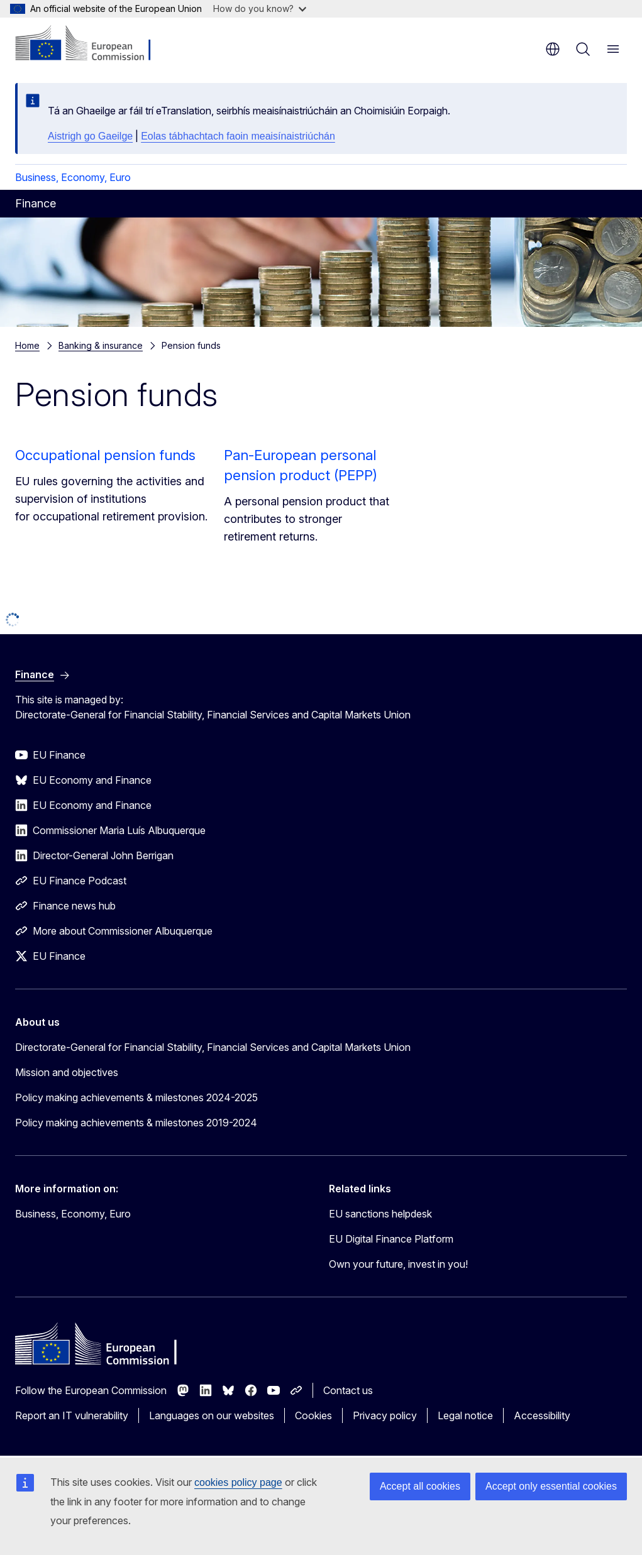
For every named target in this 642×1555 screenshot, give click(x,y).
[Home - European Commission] (91, 44)
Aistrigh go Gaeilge (90, 136)
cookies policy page (238, 1482)
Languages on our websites (211, 1415)
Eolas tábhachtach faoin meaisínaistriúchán (238, 136)
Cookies (313, 1415)
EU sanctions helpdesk (380, 1213)
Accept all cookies (420, 1486)
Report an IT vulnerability (71, 1415)
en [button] (552, 49)
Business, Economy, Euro (73, 177)
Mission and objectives (66, 1072)
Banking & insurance (100, 345)
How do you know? (259, 8)
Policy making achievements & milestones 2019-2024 (136, 1122)
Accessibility (542, 1415)
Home (27, 345)
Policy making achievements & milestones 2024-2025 (136, 1097)
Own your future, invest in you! (398, 1264)
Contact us (348, 1390)
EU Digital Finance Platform (391, 1239)
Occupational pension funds (105, 455)
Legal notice (465, 1415)
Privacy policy (385, 1415)
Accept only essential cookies (551, 1486)
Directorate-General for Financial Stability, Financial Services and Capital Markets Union (213, 1047)
